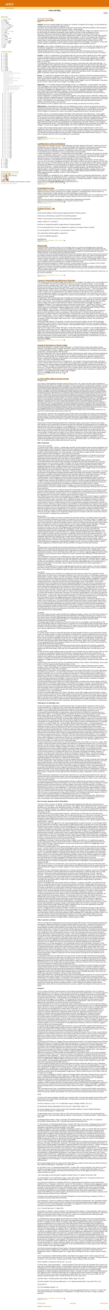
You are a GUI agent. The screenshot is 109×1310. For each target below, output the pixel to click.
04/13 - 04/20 (7, 139)
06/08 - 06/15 (7, 129)
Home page (73, 1303)
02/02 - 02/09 (7, 152)
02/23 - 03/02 (7, 148)
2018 (4, 64)
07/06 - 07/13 (7, 124)
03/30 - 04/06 (7, 142)
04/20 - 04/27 (7, 138)
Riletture (43, 341)
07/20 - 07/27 (7, 121)
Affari (2, 20)
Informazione (4, 28)
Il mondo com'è (44, 139)
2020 (4, 62)
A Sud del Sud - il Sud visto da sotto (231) (12, 73)
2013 (4, 159)
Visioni (2, 45)
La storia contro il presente (8, 92)
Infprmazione (4, 29)
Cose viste (43, 276)
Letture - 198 (6, 75)
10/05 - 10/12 (7, 107)
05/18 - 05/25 (7, 133)
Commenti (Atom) (47, 1306)
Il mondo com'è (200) (45, 20)
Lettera (42, 203)
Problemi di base (44, 241)
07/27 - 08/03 (7, 120)
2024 (4, 56)
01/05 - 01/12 (7, 157)
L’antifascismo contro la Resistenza (51, 144)
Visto (2, 47)
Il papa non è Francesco (8, 74)
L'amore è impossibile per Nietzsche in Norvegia (56, 280)
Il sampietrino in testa (45, 188)
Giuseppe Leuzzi (15, 174)
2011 (4, 162)
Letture (2, 32)
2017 (4, 66)
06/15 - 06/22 (7, 128)
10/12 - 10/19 (7, 106)
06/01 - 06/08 (7, 130)
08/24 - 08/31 (7, 115)
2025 (4, 55)
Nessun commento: (59, 138)
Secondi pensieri (5, 40)
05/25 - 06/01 (7, 132)
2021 (4, 60)
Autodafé (3, 21)
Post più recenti (41, 1303)
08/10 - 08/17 (7, 117)
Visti (2, 46)
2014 (4, 70)
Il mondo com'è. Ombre (6, 25)
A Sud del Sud (4, 19)
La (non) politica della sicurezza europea (53, 379)
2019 (4, 63)
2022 (4, 59)
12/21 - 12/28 (7, 93)
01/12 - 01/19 (7, 156)
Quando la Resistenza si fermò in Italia (52, 345)
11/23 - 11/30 (7, 98)
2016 (4, 67)
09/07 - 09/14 (7, 112)
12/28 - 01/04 (7, 71)
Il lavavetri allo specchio (8, 76)
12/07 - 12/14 (7, 96)
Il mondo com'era (5, 27)
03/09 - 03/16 (7, 146)
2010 (4, 163)
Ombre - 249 (6, 90)
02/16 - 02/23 (7, 150)
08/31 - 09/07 (7, 114)
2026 (4, 53)
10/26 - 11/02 (7, 103)
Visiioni (2, 44)
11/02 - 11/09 (7, 102)
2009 (4, 164)
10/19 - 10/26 (7, 105)
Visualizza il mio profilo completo (9, 183)
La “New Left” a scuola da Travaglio (10, 89)
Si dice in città (47, 203)
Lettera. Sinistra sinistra (6, 31)
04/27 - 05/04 (7, 137)
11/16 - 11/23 (7, 99)
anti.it (9, 4)
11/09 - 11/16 (7, 101)
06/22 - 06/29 (7, 126)
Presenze (3, 37)
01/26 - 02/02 (7, 153)
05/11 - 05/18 (7, 134)
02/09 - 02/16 (7, 151)
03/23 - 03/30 (7, 143)
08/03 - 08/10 (7, 119)
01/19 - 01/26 (7, 155)
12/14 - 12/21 (7, 94)
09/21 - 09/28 (7, 110)
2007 (4, 167)
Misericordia (42, 246)
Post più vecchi (104, 1303)
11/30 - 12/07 (7, 97)
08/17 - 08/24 (7, 116)
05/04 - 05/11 (7, 136)
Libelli (2, 34)
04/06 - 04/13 (7, 141)
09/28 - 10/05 (7, 108)
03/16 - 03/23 (7, 144)
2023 (4, 58)
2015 (4, 69)
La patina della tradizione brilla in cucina (11, 78)
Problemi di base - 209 (46, 209)
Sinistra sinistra (4, 42)
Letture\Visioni (4, 33)
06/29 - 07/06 (7, 125)
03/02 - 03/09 (7, 147)
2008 (4, 166)
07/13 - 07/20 (7, 123)
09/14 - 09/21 (7, 111)
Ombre (2, 36)
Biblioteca (43, 184)
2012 (4, 160)
